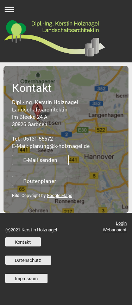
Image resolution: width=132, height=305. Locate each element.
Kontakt (23, 242)
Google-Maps (59, 195)
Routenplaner (39, 180)
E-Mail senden (40, 159)
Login (121, 223)
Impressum (26, 278)
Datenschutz (28, 260)
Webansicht (115, 229)
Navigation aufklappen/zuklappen (66, 9)
